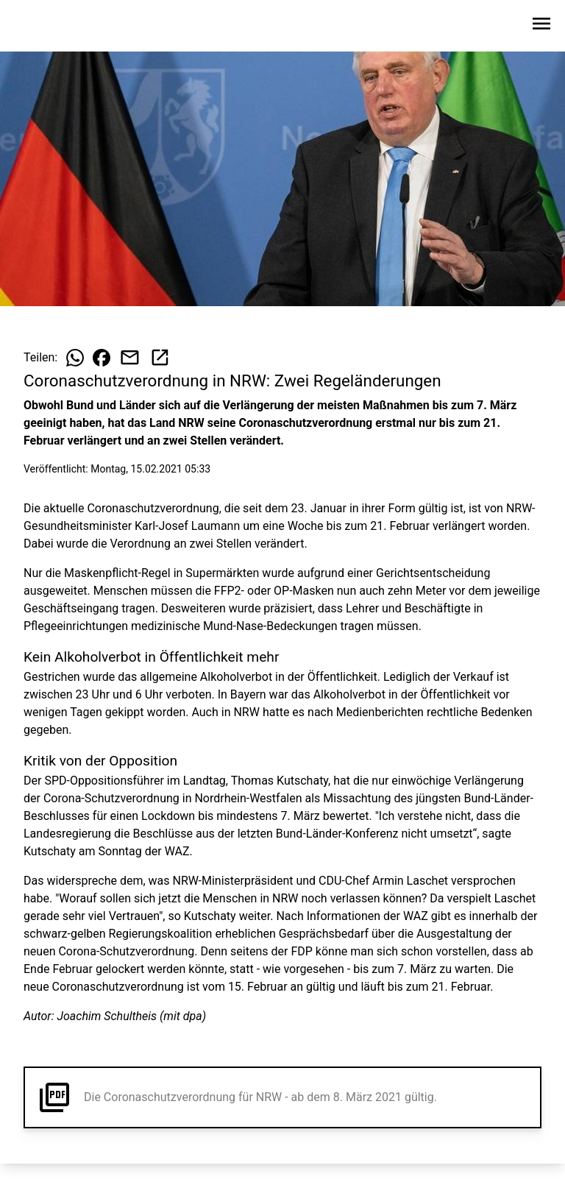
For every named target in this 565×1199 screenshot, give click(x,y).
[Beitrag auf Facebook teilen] (101, 358)
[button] (282, 1097)
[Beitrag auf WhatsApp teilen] (75, 358)
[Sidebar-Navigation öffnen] (541, 26)
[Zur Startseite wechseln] (47, 26)
